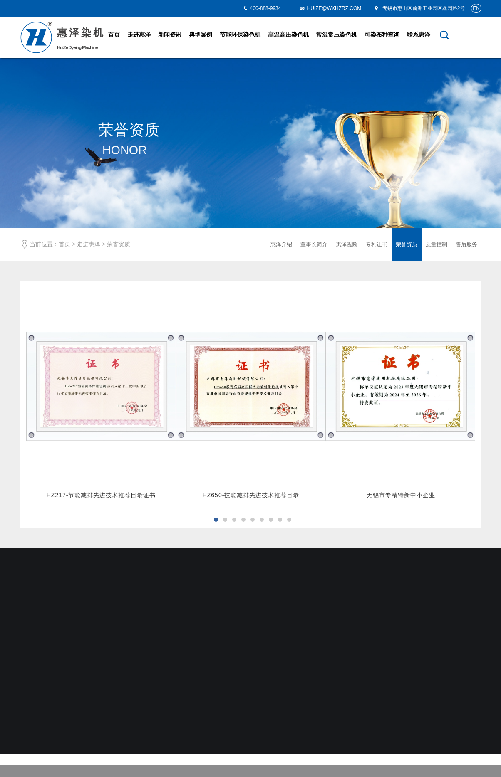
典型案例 (200, 34)
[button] (216, 520)
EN (476, 8)
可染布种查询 (382, 34)
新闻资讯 (169, 34)
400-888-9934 (265, 8)
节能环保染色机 (240, 34)
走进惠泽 (139, 34)
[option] (101, 396)
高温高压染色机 (288, 34)
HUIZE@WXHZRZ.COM (330, 8)
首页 (114, 34)
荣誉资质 (118, 244)
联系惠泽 (418, 34)
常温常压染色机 (336, 34)
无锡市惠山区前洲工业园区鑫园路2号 (419, 8)
